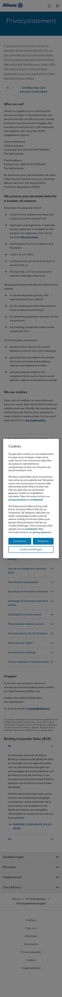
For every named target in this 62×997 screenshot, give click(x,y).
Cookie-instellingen (31, 549)
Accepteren (19, 541)
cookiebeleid (36, 499)
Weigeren (43, 541)
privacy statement (17, 499)
